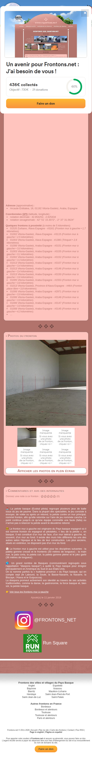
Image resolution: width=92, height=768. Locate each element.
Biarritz (31, 691)
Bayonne (31, 688)
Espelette (57, 685)
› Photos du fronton (21, 336)
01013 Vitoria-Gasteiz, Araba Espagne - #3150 (35, 274)
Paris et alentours (46, 718)
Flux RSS (80, 730)
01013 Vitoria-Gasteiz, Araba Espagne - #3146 (35, 268)
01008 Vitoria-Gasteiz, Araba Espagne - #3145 (35, 308)
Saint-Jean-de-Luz (31, 697)
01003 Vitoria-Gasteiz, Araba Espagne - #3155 (35, 251)
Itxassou (57, 688)
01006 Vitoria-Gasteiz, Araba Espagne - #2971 (35, 291)
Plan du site (44, 730)
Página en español (53, 732)
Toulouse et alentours (46, 715)
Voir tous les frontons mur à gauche (29, 591)
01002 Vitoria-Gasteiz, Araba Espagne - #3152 (35, 257)
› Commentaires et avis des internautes (35, 491)
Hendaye (31, 694)
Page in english (37, 732)
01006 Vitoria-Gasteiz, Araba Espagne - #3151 (35, 245)
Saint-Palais (58, 697)
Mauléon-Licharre (57, 691)
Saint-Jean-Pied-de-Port (57, 694)
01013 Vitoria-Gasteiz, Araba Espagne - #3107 (35, 262)
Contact (71, 730)
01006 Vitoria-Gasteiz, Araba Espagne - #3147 (35, 302)
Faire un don (46, 749)
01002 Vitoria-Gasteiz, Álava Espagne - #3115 (35, 234)
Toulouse (46, 712)
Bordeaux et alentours (46, 709)
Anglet (31, 685)
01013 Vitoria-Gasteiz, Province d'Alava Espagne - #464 (41, 285)
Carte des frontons (58, 730)
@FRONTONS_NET (46, 619)
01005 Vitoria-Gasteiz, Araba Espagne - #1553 (35, 280)
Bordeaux (46, 706)
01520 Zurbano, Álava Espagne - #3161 (32, 228)
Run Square (46, 642)
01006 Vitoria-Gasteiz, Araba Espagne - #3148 (35, 297)
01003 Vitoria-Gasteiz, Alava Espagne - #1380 (35, 239)
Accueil (34, 730)
